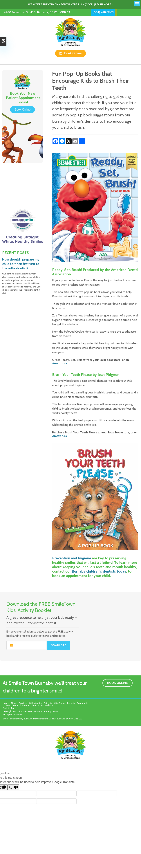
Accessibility (47, 705)
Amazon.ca (59, 363)
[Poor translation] (13, 787)
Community (82, 703)
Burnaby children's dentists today (99, 571)
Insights (71, 703)
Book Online (73, 53)
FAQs (7, 705)
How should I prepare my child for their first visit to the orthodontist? (20, 263)
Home (6, 703)
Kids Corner (59, 703)
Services (23, 703)
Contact (16, 705)
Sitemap (26, 705)
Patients (48, 703)
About (14, 703)
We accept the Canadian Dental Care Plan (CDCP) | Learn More (69, 4)
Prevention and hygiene (71, 558)
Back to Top (8, 708)
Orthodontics (35, 703)
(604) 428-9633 (103, 12)
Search (35, 705)
